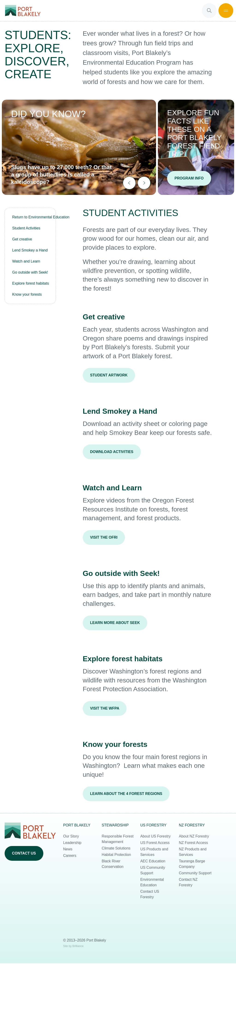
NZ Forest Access (193, 843)
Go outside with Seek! (30, 272)
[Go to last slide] (129, 182)
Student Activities (26, 228)
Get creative (22, 239)
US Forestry (153, 825)
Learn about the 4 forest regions (126, 794)
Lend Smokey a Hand (30, 250)
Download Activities (111, 452)
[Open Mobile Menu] (225, 10)
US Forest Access (155, 843)
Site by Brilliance (73, 946)
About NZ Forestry (194, 836)
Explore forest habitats (30, 283)
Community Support (195, 873)
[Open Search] (209, 10)
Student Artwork (109, 375)
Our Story (71, 836)
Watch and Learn (26, 261)
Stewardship (115, 825)
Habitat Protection (116, 855)
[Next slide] (144, 182)
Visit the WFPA (104, 708)
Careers (69, 856)
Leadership (72, 843)
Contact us (24, 853)
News (67, 849)
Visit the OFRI (104, 537)
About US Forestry (155, 836)
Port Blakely (76, 825)
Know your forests (27, 294)
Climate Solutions (116, 848)
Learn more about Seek (115, 623)
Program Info (189, 178)
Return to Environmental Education (32, 217)
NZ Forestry (192, 825)
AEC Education (152, 861)
